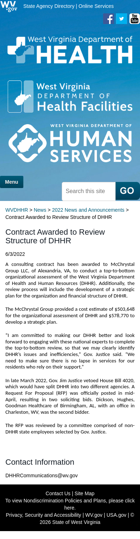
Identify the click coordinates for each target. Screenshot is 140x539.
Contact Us (58, 493)
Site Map (84, 493)
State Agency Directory (48, 6)
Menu (11, 182)
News (40, 210)
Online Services (96, 6)
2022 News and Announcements (88, 210)
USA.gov (116, 515)
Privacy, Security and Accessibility (43, 515)
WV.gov (94, 515)
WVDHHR (16, 210)
